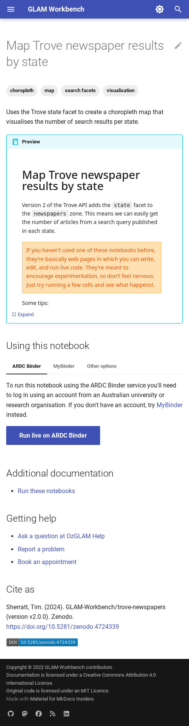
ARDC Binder (26, 366)
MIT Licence (94, 691)
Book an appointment (47, 562)
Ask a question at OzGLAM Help (61, 536)
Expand (22, 314)
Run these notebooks (46, 491)
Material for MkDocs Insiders (62, 699)
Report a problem (41, 549)
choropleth (22, 90)
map (49, 90)
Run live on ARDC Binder (53, 435)
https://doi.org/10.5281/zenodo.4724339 (62, 626)
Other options (102, 366)
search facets (80, 90)
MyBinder (64, 366)
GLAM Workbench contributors (78, 667)
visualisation (121, 90)
